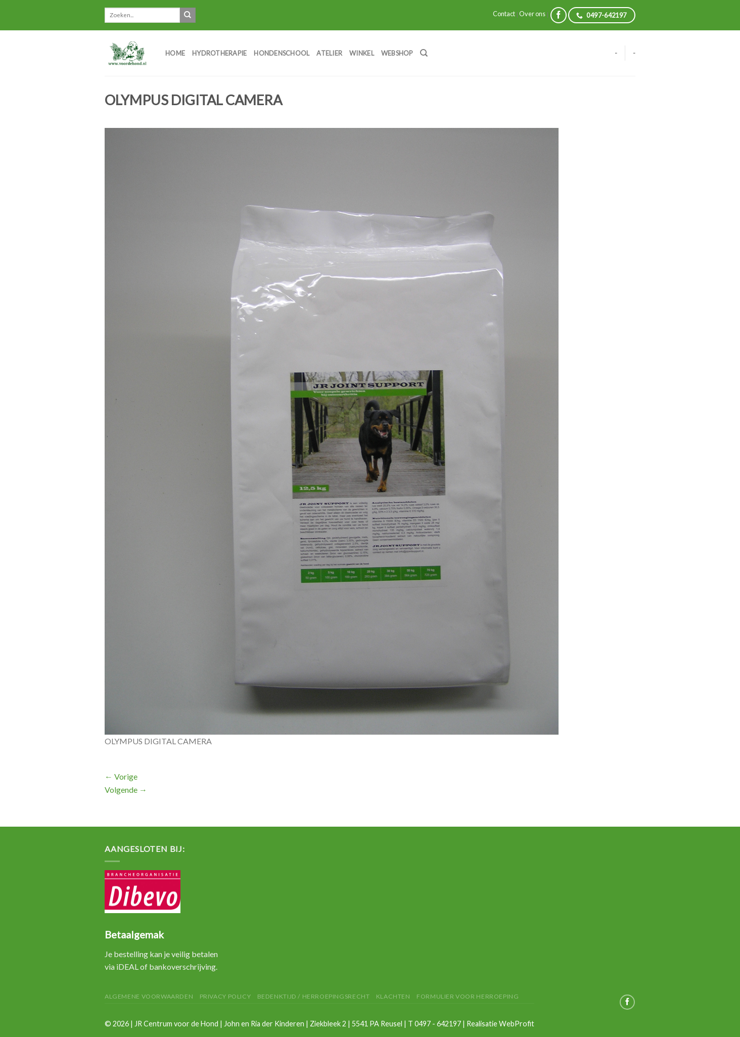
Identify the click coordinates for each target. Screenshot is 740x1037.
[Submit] (187, 15)
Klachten (393, 996)
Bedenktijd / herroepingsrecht (313, 996)
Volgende (126, 789)
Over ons (532, 14)
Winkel (361, 53)
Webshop (397, 53)
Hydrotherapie (219, 53)
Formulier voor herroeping (468, 996)
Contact (504, 14)
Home (175, 53)
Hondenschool (281, 53)
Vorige (121, 776)
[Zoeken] (424, 53)
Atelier (329, 53)
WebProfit (516, 1023)
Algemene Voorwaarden (149, 996)
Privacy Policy (225, 996)
